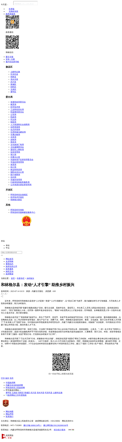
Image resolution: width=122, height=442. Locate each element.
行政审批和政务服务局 (20, 182)
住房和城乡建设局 (18, 132)
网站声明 (9, 414)
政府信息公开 (11, 266)
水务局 (13, 137)
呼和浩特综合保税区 (19, 195)
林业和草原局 (16, 170)
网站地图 (9, 411)
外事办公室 (15, 157)
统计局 (13, 167)
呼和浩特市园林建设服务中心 (22, 212)
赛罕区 (13, 92)
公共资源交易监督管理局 (20, 185)
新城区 (13, 84)
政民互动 (9, 271)
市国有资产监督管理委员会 (21, 160)
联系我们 (9, 417)
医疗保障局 (15, 175)
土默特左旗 (15, 72)
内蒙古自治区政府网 (14, 385)
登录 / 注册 (10, 59)
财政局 (13, 122)
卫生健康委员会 (17, 147)
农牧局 (13, 140)
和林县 (13, 77)
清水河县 (14, 79)
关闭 (11, 378)
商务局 (13, 142)
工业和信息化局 (17, 109)
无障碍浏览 (13, 11)
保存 (7, 378)
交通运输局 (15, 135)
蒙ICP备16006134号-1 (32, 425)
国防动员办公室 (17, 172)
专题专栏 (20, 278)
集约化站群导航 (12, 62)
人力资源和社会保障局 (20, 125)
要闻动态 (9, 264)
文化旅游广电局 (17, 145)
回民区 (13, 87)
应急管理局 (15, 152)
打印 (3, 378)
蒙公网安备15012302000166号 (55, 425)
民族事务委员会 (17, 112)
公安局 (13, 114)
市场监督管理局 (17, 162)
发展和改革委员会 (18, 102)
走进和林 (9, 261)
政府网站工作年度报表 (16, 395)
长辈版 (11, 9)
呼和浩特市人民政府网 (15, 388)
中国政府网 (10, 383)
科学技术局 (15, 107)
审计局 (13, 155)
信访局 (13, 177)
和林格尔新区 (16, 200)
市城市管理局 (16, 180)
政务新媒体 (10, 14)
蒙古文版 (9, 57)
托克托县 (14, 74)
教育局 (13, 104)
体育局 (13, 165)
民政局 (13, 117)
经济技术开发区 (17, 197)
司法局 (13, 119)
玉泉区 (13, 89)
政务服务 (9, 269)
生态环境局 (15, 130)
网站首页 (9, 259)
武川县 (13, 82)
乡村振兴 (30, 278)
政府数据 (9, 274)
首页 (13, 278)
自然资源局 (15, 127)
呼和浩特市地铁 (17, 210)
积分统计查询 (59, 430)
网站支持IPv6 (67, 421)
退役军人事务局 (17, 150)
